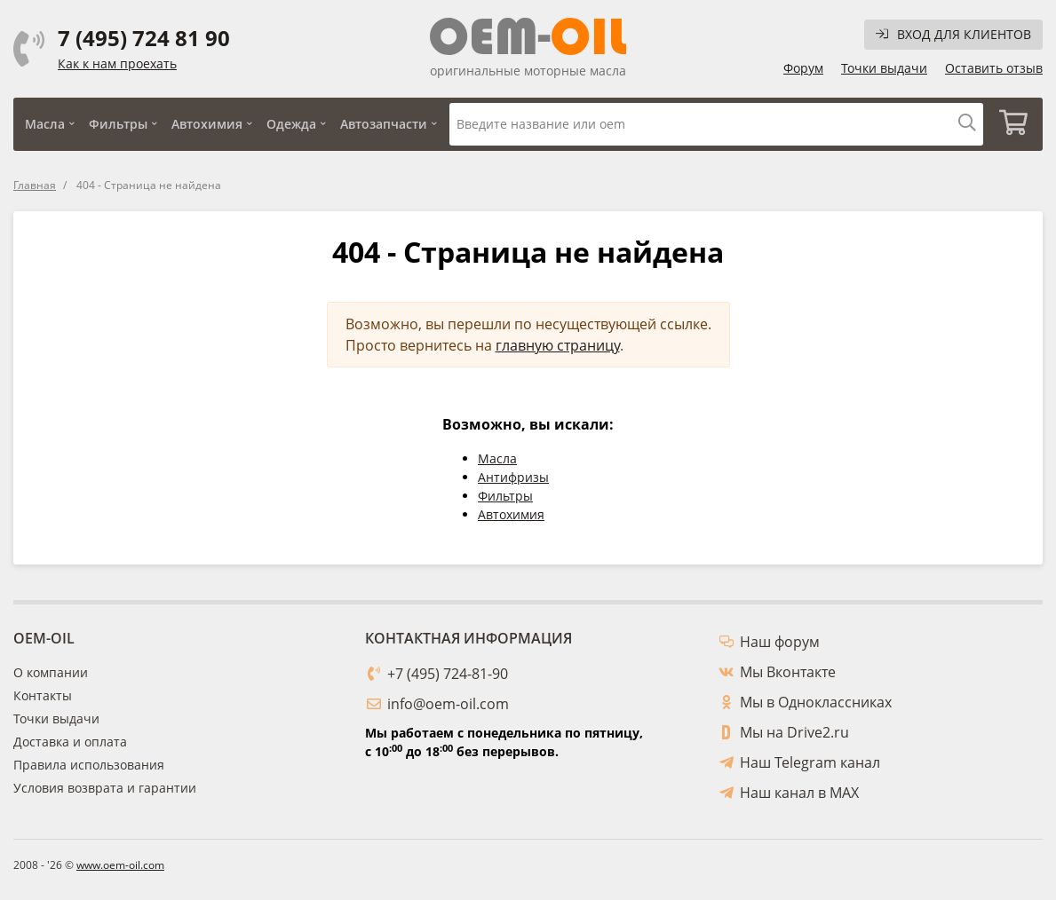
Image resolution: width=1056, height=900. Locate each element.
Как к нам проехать (117, 63)
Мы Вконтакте (788, 672)
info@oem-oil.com (448, 704)
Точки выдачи (884, 67)
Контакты (42, 695)
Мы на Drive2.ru (794, 732)
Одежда (291, 123)
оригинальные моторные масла (528, 70)
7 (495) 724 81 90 (144, 38)
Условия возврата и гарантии (104, 787)
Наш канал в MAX (799, 792)
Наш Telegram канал (810, 762)
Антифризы (513, 477)
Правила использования (88, 764)
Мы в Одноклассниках (816, 702)
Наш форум (780, 641)
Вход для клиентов (953, 34)
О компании (50, 672)
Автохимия (206, 123)
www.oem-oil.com (120, 864)
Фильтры (118, 123)
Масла (45, 123)
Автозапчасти (383, 123)
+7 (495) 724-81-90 (447, 673)
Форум (803, 67)
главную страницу (558, 345)
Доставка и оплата (70, 741)
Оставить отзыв (994, 67)
